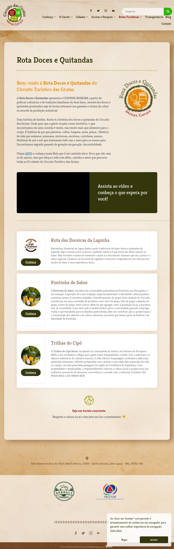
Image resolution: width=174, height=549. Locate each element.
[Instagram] (105, 10)
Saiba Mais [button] (116, 530)
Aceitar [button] (154, 539)
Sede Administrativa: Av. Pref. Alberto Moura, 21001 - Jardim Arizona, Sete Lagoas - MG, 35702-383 (87, 462)
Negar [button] (124, 539)
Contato (166, 24)
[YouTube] (113, 10)
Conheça (30, 262)
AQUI (28, 153)
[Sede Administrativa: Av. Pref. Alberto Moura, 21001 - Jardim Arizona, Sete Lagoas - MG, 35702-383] (87, 458)
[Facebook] (91, 10)
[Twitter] (98, 10)
